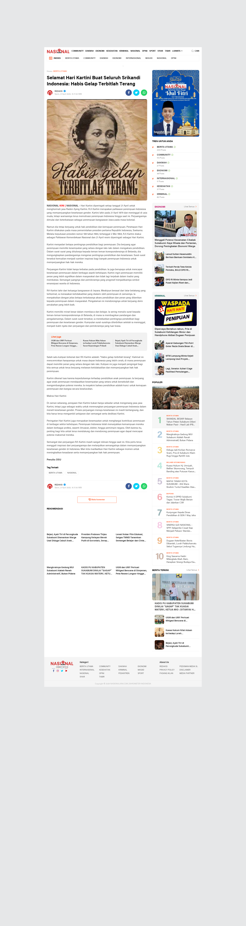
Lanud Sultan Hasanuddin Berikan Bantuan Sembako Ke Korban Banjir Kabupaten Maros (181, 256)
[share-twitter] (136, 92)
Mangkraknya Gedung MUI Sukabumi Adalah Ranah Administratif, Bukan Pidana (179, 437)
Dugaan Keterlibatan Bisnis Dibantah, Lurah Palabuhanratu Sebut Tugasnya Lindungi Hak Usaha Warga (181, 544)
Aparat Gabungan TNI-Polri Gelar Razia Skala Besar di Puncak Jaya (179, 345)
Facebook (53, 672)
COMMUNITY (77, 51)
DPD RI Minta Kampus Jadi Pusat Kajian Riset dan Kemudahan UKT (179, 282)
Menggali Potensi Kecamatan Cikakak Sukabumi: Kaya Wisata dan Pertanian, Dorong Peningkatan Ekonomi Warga (176, 243)
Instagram (57, 672)
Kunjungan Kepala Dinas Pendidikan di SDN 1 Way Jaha (181, 514)
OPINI (144, 51)
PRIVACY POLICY (167, 670)
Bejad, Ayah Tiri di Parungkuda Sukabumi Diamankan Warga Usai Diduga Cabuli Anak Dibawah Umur (128, 343)
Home (49, 71)
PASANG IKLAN (166, 673)
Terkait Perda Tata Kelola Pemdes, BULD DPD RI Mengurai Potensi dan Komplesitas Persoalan (179, 269)
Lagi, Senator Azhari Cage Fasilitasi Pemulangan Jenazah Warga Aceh (179, 371)
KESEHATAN (112, 51)
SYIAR (160, 51)
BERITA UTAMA (72, 58)
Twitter (62, 672)
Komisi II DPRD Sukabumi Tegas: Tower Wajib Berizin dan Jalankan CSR (179, 500)
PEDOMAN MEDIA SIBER (189, 666)
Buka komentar (96, 499)
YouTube (66, 672)
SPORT (152, 51)
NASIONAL (135, 51)
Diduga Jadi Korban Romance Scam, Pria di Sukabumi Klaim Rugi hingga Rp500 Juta (180, 453)
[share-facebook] (129, 92)
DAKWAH (89, 51)
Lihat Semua (189, 207)
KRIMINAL (124, 51)
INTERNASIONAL (133, 58)
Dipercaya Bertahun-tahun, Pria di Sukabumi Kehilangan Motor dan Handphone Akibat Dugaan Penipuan (175, 332)
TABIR (167, 51)
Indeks (55, 58)
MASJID (148, 58)
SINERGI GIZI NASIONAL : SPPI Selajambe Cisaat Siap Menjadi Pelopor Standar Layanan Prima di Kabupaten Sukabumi (180, 528)
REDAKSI (163, 666)
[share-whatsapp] (144, 92)
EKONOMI (100, 51)
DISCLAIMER (184, 670)
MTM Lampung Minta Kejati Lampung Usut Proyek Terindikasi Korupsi (179, 358)
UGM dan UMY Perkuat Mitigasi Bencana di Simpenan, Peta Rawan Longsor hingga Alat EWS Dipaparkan (64, 343)
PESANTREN (123, 673)
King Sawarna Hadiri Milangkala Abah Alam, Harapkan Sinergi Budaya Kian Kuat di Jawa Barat (181, 559)
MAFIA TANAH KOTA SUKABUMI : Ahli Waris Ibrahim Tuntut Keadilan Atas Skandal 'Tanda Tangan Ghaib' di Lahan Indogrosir (180, 484)
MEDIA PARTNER (186, 673)
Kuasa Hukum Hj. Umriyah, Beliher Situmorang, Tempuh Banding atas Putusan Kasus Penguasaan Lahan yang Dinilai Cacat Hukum (180, 469)
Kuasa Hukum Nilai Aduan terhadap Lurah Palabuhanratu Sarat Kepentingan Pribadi (96, 343)
